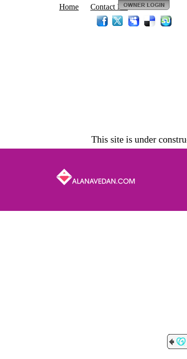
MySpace (134, 21)
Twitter (118, 21)
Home (69, 6)
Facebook (102, 21)
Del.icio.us (150, 21)
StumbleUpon (166, 21)
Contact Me (109, 6)
